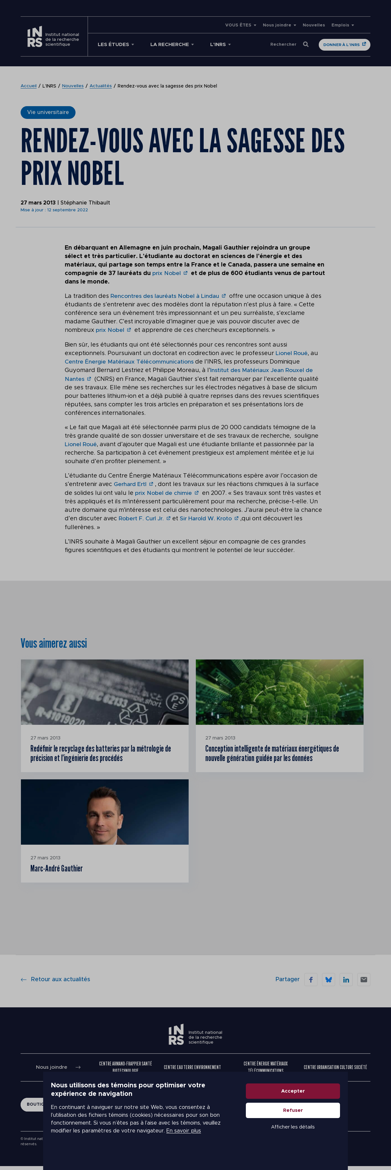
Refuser (325, 1125)
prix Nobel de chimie (164, 492)
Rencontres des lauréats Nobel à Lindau (166, 296)
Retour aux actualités (55, 983)
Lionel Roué (292, 353)
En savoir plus (171, 1137)
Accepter (325, 1105)
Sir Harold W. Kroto (208, 518)
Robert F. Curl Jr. (142, 518)
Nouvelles (314, 25)
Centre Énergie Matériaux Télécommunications (130, 362)
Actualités (101, 86)
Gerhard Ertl (130, 484)
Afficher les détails (325, 1141)
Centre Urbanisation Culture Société (335, 1071)
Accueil (29, 86)
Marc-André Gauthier (60, 871)
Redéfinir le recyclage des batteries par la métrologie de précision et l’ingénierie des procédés (104, 753)
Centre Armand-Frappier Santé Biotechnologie (125, 1071)
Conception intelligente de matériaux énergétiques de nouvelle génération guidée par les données (277, 753)
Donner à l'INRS (341, 45)
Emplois (340, 25)
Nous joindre (277, 25)
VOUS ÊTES (238, 25)
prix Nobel (166, 273)
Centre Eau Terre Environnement (192, 1071)
